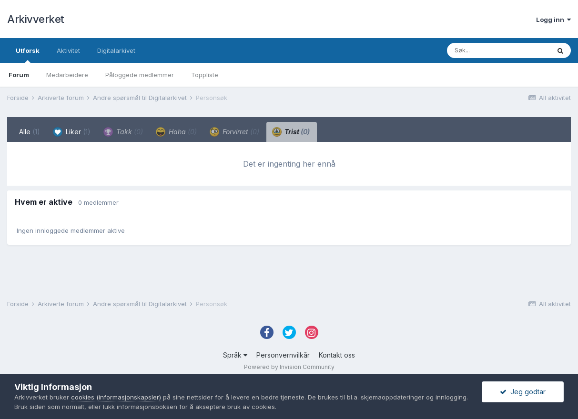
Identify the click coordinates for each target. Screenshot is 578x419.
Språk (235, 355)
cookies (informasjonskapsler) (116, 397)
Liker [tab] (72, 132)
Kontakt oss (337, 355)
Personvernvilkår (283, 355)
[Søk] (498, 50)
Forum (19, 75)
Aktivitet (68, 50)
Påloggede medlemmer (139, 75)
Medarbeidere (67, 75)
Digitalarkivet (116, 50)
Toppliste (204, 75)
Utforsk (28, 55)
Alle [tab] (29, 132)
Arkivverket (35, 19)
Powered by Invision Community (289, 366)
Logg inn (553, 19)
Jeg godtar (523, 392)
